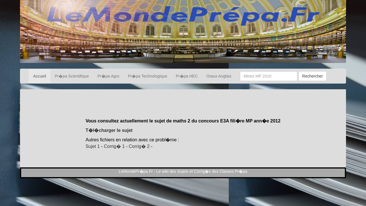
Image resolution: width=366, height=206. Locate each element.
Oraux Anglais (218, 76)
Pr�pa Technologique (147, 76)
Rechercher (312, 76)
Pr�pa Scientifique (72, 76)
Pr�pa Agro (108, 76)
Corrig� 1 (114, 146)
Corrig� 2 (139, 146)
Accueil (39, 76)
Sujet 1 (92, 146)
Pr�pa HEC (187, 76)
